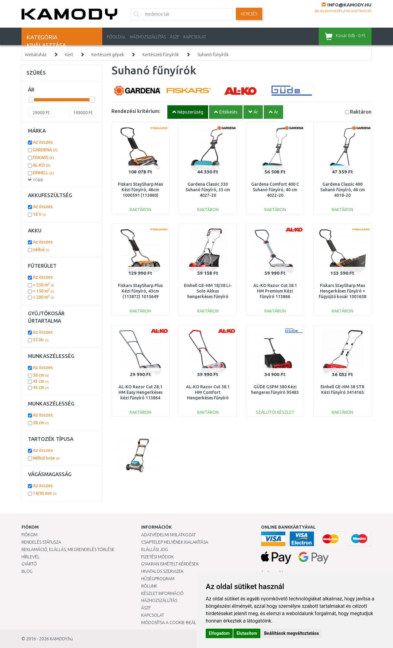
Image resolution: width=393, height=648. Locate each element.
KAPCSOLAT (194, 36)
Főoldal (116, 36)
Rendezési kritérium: (135, 111)
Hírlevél (30, 556)
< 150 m (43, 291)
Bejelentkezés (329, 11)
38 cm (41, 375)
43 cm (41, 381)
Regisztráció (359, 11)
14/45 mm (44, 493)
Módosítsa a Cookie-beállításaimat (179, 622)
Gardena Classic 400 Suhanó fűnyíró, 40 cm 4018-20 (342, 190)
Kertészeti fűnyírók (160, 54)
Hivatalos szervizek (162, 571)
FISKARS (43, 157)
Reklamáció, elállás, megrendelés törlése (68, 549)
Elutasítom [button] (246, 633)
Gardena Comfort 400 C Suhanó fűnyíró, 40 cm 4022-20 (275, 190)
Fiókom (29, 534)
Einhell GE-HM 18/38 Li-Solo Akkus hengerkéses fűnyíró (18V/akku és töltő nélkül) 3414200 (208, 296)
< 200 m (43, 297)
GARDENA (45, 149)
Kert (69, 54)
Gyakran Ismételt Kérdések (170, 563)
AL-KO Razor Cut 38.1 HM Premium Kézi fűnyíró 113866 (275, 291)
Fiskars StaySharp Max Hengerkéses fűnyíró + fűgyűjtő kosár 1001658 (342, 291)
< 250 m (43, 284)
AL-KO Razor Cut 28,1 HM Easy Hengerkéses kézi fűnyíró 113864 (140, 392)
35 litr (41, 339)
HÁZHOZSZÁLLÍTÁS (148, 36)
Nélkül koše (46, 458)
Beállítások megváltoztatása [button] (291, 633)
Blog (27, 571)
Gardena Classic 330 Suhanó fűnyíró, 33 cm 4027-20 (207, 190)
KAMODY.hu (61, 638)
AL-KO (41, 165)
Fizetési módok (157, 556)
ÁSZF (174, 36)
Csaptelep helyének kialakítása (174, 542)
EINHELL (43, 172)
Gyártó (29, 563)
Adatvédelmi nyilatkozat (168, 534)
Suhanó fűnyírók (213, 54)
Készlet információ (162, 593)
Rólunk (149, 586)
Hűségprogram (157, 578)
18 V (39, 214)
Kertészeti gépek (107, 54)
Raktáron (361, 111)
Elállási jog (154, 549)
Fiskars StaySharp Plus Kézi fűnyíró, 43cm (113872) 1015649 (140, 291)
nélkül (41, 249)
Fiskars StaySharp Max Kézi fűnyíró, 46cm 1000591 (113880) (140, 190)
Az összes (43, 142)
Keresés (249, 13)
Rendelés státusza (41, 542)
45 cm (41, 387)
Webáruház (36, 54)
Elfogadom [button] (219, 633)
